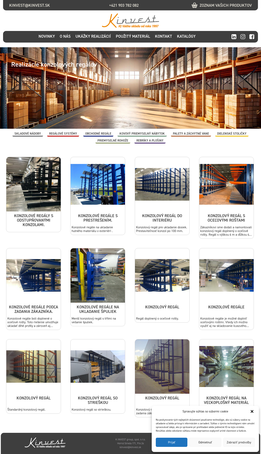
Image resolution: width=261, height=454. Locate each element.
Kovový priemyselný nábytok (142, 134)
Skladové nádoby (27, 134)
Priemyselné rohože (112, 141)
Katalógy (186, 36)
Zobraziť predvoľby (239, 442)
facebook (251, 36)
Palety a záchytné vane (191, 134)
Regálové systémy (63, 134)
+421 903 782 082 (124, 5)
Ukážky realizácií (93, 36)
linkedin (233, 36)
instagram (242, 36)
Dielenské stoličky (232, 134)
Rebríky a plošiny (150, 141)
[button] (252, 411)
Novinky (47, 36)
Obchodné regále (98, 134)
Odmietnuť (205, 442)
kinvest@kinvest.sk (29, 5)
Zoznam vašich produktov (226, 5)
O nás (65, 36)
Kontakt (163, 36)
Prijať (171, 442)
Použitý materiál (133, 36)
